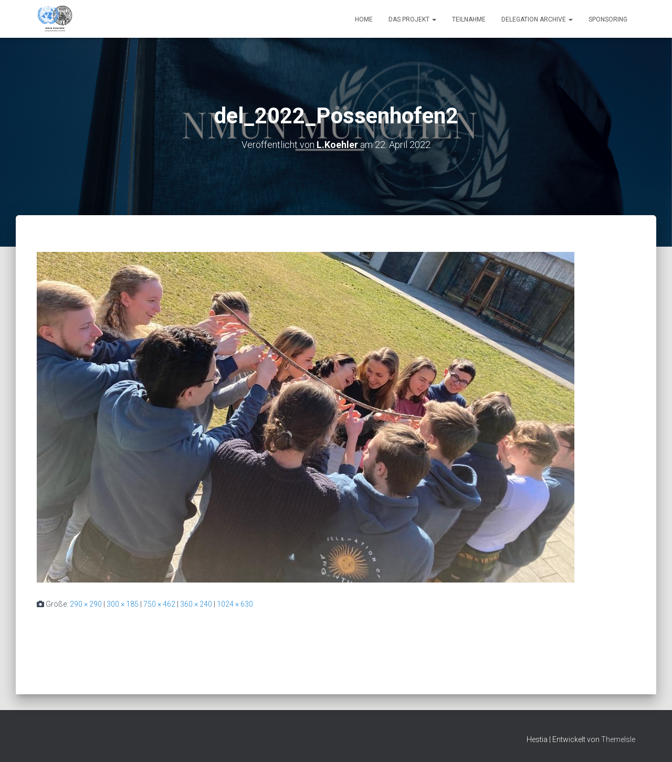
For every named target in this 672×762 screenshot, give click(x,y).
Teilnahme (469, 19)
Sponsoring (608, 19)
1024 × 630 (235, 604)
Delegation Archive (537, 19)
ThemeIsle (618, 739)
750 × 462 (159, 604)
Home (364, 19)
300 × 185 (123, 604)
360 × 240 (196, 604)
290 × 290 (86, 604)
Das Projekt (412, 19)
